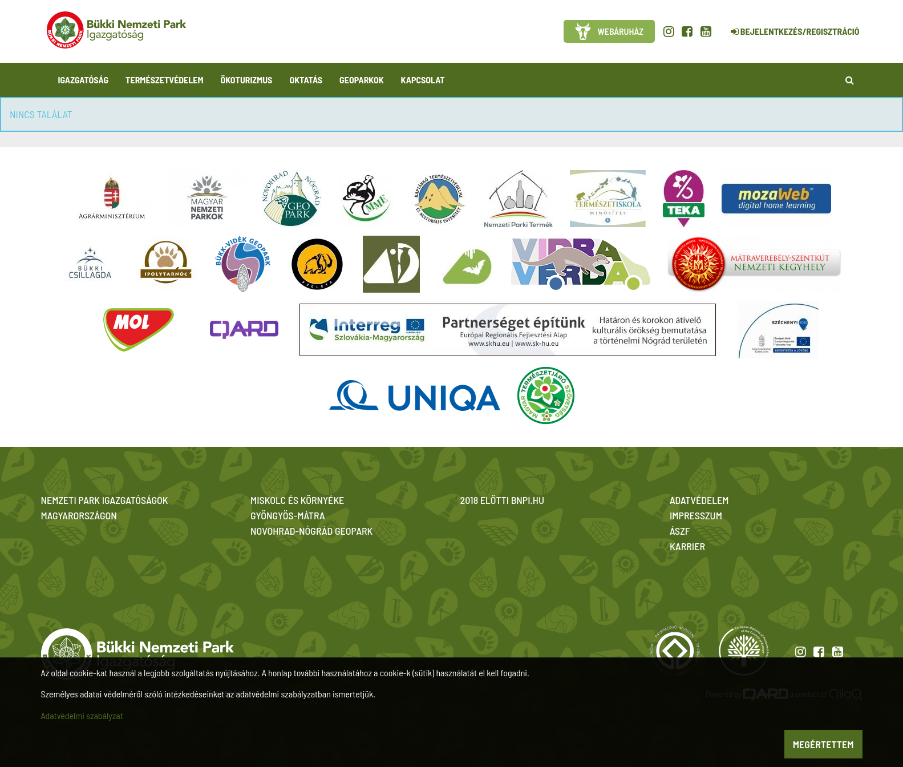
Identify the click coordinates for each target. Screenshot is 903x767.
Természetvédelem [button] (164, 79)
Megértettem (823, 744)
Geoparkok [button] (361, 79)
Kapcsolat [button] (423, 79)
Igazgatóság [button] (83, 79)
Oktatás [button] (305, 79)
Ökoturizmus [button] (247, 79)
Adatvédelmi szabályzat (82, 715)
